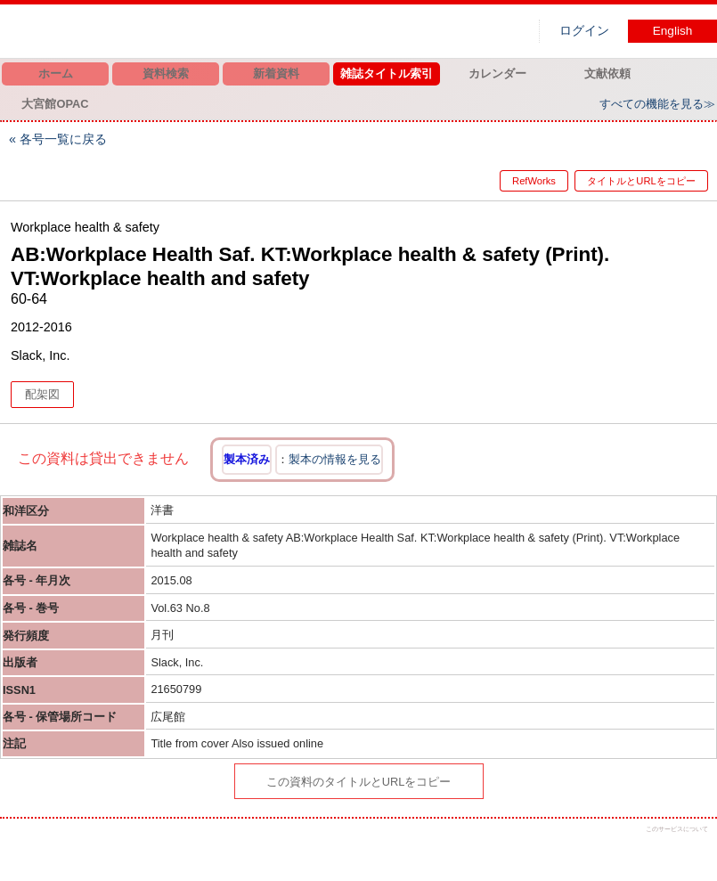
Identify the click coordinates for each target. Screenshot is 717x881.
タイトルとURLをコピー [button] (641, 180)
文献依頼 (607, 73)
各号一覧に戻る (63, 139)
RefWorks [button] (518, 180)
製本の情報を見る (335, 459)
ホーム (55, 73)
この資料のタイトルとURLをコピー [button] (359, 781)
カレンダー (497, 73)
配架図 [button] (42, 394)
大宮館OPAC (54, 103)
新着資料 (276, 73)
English (673, 30)
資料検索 (166, 73)
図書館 (187, 31)
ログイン (584, 30)
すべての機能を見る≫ (657, 103)
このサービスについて (677, 829)
